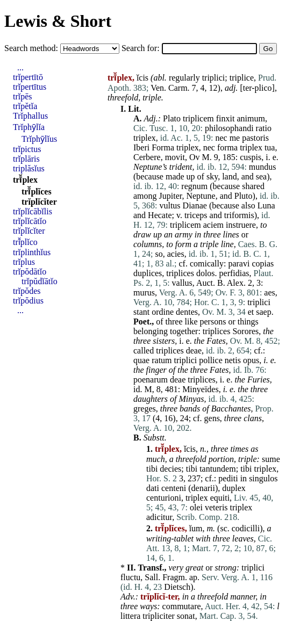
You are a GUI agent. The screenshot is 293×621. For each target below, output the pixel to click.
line (227, 244)
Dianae (195, 205)
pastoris (255, 137)
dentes (187, 311)
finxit (225, 118)
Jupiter (170, 195)
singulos (263, 478)
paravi (238, 263)
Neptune (147, 166)
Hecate (159, 215)
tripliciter (158, 615)
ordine (163, 311)
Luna (266, 205)
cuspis (250, 157)
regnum (194, 186)
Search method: (32, 48)
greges (144, 408)
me (235, 137)
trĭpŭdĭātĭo (40, 281)
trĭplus (24, 261)
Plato (172, 118)
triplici (213, 77)
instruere (241, 224)
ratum (161, 360)
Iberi (141, 147)
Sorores (245, 331)
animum (251, 118)
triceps (196, 215)
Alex (235, 282)
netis (233, 360)
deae (194, 350)
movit (175, 157)
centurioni (163, 497)
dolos (205, 273)
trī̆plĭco (25, 242)
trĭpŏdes (27, 290)
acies (175, 253)
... (20, 67)
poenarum (150, 379)
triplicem (198, 118)
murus (144, 292)
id (136, 389)
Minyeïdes (200, 389)
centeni (173, 488)
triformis (239, 215)
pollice (211, 360)
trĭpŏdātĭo (29, 271)
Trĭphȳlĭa (29, 127)
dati (152, 488)
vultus (169, 205)
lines (231, 234)
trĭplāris (26, 158)
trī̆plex (25, 179)
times (239, 448)
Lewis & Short (57, 21)
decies (170, 468)
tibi (152, 468)
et (251, 311)
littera (130, 615)
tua (270, 147)
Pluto (243, 195)
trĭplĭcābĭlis (32, 211)
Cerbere (147, 157)
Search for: (142, 48)
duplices (147, 273)
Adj (150, 118)
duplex (234, 488)
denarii (203, 488)
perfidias (234, 273)
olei (196, 507)
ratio (263, 128)
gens (212, 418)
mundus (262, 166)
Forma (163, 147)
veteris (216, 507)
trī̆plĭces (37, 191)
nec (221, 137)
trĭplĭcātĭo (29, 221)
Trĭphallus (30, 115)
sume (271, 459)
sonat (186, 615)
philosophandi (229, 128)
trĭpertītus (29, 86)
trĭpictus (27, 149)
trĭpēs (22, 96)
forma (227, 147)
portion (221, 459)
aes (269, 292)
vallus (182, 282)
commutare (181, 606)
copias (263, 263)
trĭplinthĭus (32, 252)
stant (141, 311)
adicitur (159, 517)
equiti (220, 497)
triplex (144, 137)
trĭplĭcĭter (39, 201)
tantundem (217, 468)
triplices (180, 273)
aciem (213, 224)
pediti (228, 478)
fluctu (130, 577)
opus (251, 360)
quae (141, 360)
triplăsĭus (29, 168)
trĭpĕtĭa (25, 106)
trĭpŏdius (28, 300)
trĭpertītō (28, 77)
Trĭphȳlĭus (39, 138)
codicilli (246, 528)
